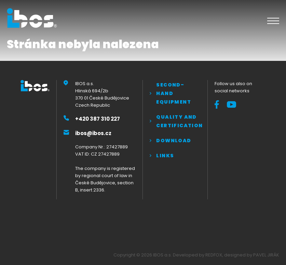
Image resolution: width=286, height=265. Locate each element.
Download (173, 140)
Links (165, 155)
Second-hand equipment (173, 93)
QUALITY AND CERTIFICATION (178, 121)
